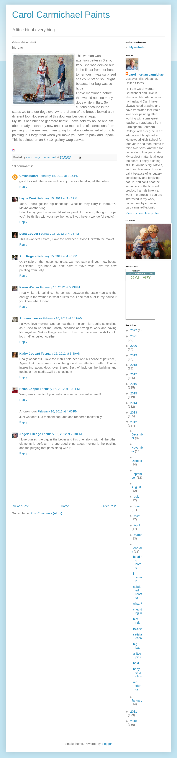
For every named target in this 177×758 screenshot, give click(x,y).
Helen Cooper (29, 389)
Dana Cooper (28, 233)
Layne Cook (27, 198)
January (136, 700)
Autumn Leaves (30, 318)
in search (138, 577)
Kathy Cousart (29, 353)
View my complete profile (142, 213)
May (137, 515)
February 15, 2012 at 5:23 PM (60, 287)
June (137, 506)
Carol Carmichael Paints (61, 15)
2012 (133, 422)
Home (65, 506)
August (136, 487)
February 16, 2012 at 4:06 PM (58, 411)
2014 (133, 403)
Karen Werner (29, 287)
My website (136, 47)
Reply (23, 186)
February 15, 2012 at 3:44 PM (57, 198)
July (136, 496)
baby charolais (137, 672)
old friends (137, 685)
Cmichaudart (28, 175)
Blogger (107, 743)
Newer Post (20, 506)
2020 (133, 345)
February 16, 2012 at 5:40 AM (61, 353)
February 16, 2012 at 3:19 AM (62, 318)
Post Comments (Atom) (46, 513)
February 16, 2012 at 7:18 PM (62, 434)
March (138, 534)
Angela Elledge (30, 434)
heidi (136, 663)
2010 (133, 721)
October (136, 460)
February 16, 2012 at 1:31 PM (60, 389)
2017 (133, 374)
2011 (133, 711)
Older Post (109, 506)
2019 (133, 355)
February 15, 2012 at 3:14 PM (59, 175)
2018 (133, 364)
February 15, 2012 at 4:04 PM (59, 233)
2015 (133, 393)
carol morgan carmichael (146, 74)
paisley (138, 628)
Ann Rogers (27, 256)
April (137, 525)
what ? (137, 603)
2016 (133, 384)
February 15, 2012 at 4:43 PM (57, 256)
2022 (134, 330)
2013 (133, 412)
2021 (133, 336)
